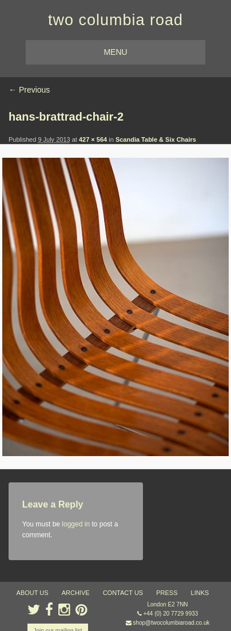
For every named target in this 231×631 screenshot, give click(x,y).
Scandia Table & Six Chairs (155, 139)
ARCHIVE (76, 592)
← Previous (29, 89)
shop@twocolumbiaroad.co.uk (171, 623)
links (200, 592)
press (166, 592)
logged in (76, 524)
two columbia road (115, 20)
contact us (123, 592)
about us (33, 592)
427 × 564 (93, 139)
